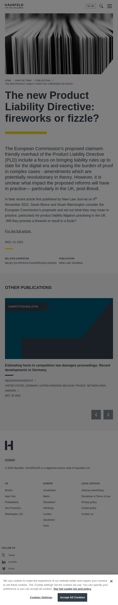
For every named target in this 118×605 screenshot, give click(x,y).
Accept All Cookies (72, 599)
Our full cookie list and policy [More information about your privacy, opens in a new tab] (72, 590)
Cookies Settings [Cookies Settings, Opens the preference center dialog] (41, 599)
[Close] (111, 582)
